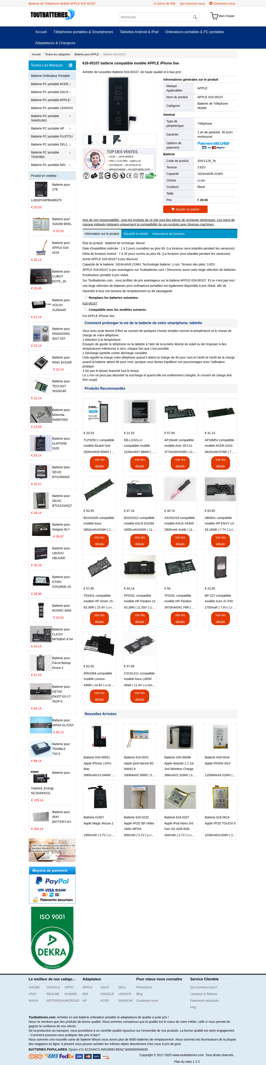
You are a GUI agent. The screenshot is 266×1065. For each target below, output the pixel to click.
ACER (104, 1000)
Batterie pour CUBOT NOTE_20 (61, 276)
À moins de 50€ (164, 3)
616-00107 (90, 303)
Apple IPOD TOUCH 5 (220, 823)
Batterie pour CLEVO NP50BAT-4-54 (62, 634)
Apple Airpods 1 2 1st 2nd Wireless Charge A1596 (179, 767)
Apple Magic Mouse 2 (99, 823)
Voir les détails (99, 463)
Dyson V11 (76, 1049)
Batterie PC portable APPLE (50, 100)
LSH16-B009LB (125, 157)
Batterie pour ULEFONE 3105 (61, 443)
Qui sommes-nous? (203, 987)
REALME (53, 994)
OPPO (69, 987)
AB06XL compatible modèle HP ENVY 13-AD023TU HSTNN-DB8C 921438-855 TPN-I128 (220, 521)
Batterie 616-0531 (136, 757)
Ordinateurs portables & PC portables (194, 32)
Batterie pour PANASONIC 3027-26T (61, 333)
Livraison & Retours (203, 994)
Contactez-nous (224, 3)
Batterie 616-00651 (97, 757)
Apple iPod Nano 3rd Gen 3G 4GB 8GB (178, 826)
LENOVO (124, 994)
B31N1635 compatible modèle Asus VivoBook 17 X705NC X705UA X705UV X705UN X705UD (99, 521)
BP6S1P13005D (117, 169)
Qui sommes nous (192, 3)
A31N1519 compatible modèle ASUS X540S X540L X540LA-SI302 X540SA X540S (179, 521)
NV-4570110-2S (133, 165)
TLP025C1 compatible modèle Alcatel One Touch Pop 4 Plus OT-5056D (99, 443)
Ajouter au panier (185, 209)
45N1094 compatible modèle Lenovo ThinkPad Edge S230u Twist (99, 677)
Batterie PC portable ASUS (49, 92)
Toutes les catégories (57, 54)
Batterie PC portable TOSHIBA (45, 155)
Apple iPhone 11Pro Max (97, 766)
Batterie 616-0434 (217, 757)
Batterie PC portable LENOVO (52, 108)
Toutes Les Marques (51, 65)
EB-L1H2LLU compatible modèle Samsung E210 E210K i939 (139, 443)
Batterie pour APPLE (86, 54)
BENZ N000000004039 (132, 1049)
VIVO (32, 994)
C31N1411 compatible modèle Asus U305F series (139, 677)
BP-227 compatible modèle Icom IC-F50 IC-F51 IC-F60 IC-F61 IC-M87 (220, 599)
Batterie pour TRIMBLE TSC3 (61, 749)
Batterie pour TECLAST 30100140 (61, 386)
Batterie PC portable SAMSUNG (45, 118)
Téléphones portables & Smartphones (83, 32)
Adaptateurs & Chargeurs (55, 43)
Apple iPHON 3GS (217, 763)
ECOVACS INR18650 (100, 1049)
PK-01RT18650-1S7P (139, 169)
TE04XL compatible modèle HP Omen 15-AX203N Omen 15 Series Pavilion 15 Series (99, 599)
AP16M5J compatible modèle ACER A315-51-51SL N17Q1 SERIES (219, 443)
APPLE (202, 88)
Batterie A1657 (94, 817)
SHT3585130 (116, 165)
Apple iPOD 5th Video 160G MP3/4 (139, 826)
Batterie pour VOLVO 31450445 (61, 305)
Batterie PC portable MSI (48, 165)
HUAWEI (71, 994)
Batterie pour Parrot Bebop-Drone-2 (61, 663)
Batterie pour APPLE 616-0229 (61, 247)
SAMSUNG (125, 1000)
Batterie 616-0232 (136, 817)
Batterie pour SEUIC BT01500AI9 (61, 472)
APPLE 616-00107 (210, 97)
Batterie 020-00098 (177, 757)
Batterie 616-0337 (176, 817)
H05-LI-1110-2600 (118, 161)
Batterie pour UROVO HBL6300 (61, 553)
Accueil (41, 32)
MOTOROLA (54, 1000)
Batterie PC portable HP (47, 128)
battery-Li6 (135, 161)
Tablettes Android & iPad (139, 32)
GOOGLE (53, 987)
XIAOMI (34, 987)
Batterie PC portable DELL (49, 144)
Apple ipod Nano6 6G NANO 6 (139, 766)
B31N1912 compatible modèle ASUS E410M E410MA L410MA (139, 521)
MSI (85, 994)
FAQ (193, 1007)
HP (85, 1000)
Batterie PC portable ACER (49, 84)
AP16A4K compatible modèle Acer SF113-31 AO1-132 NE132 (179, 443)
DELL (122, 987)
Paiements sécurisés (204, 1000)
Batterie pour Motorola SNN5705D (61, 414)
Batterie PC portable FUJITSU (52, 136)
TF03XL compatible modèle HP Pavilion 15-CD (177, 599)
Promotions (144, 987)
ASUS (104, 987)
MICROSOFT (72, 1000)
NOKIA (33, 1000)
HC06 (112, 157)
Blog (139, 994)
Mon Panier (227, 16)
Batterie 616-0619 (217, 817)
